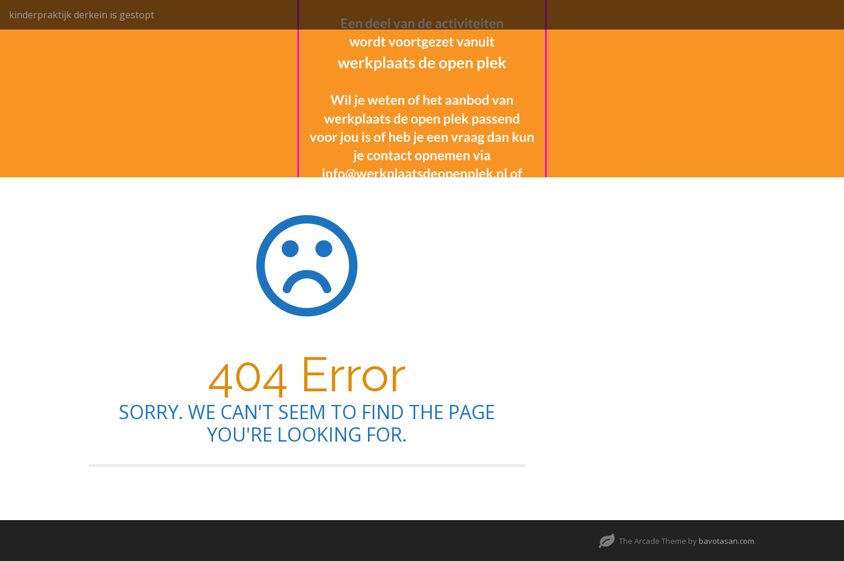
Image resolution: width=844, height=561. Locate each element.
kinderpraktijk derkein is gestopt (81, 14)
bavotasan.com (726, 541)
